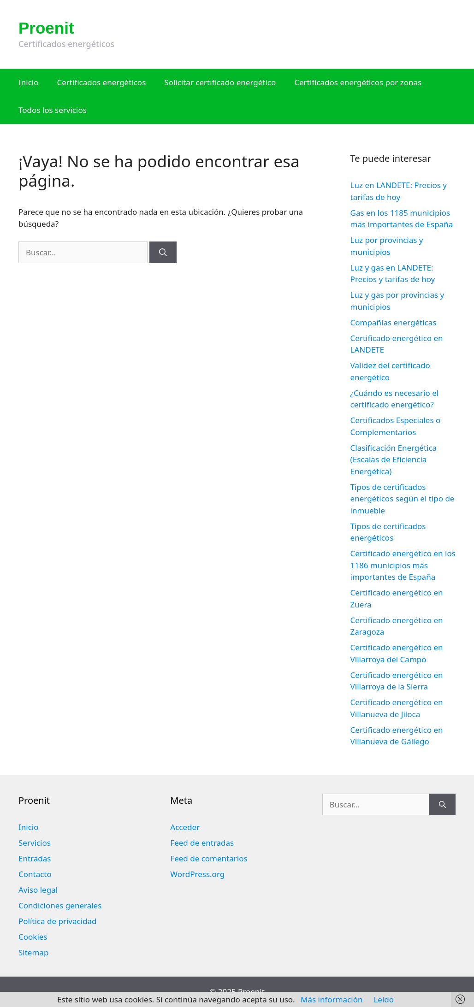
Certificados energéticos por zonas (357, 82)
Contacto (35, 874)
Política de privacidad (57, 921)
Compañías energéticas (393, 322)
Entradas (34, 858)
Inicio (28, 82)
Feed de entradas (202, 842)
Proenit (46, 28)
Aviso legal (38, 889)
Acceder (185, 827)
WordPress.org (197, 874)
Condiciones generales (59, 905)
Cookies (32, 936)
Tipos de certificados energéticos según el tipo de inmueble (402, 499)
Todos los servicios (52, 110)
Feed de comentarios (208, 858)
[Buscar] (163, 252)
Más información (331, 999)
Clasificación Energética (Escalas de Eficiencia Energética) (393, 459)
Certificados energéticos (101, 82)
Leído (383, 999)
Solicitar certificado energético (220, 82)
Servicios (34, 842)
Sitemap (33, 952)
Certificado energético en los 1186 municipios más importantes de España (403, 565)
